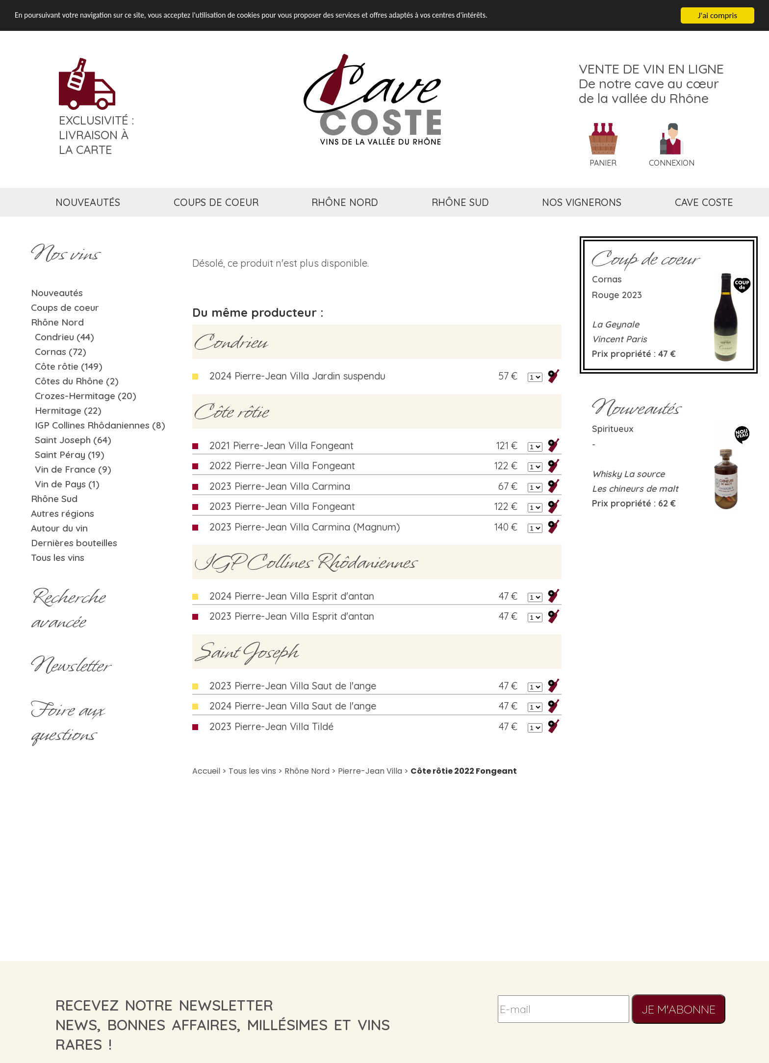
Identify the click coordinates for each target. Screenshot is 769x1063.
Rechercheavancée (68, 609)
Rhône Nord (57, 322)
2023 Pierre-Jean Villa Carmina (279, 486)
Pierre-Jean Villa (370, 771)
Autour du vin (59, 528)
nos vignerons (581, 202)
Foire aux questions (67, 722)
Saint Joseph (246, 651)
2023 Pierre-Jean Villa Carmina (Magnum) (304, 527)
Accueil (206, 771)
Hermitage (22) (68, 410)
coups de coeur (216, 202)
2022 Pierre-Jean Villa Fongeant (282, 465)
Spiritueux (613, 428)
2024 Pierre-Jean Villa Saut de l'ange (292, 706)
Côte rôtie (231, 411)
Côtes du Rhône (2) (77, 381)
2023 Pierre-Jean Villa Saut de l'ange (292, 686)
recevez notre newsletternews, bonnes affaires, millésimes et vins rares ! (222, 1025)
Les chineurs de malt (635, 488)
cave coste (704, 202)
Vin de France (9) (73, 469)
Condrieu (231, 341)
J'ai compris (717, 15)
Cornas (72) (60, 351)
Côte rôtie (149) (69, 366)
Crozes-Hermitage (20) (85, 396)
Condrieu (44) (64, 337)
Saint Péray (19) (69, 454)
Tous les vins (57, 557)
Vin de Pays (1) (67, 484)
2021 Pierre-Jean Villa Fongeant (281, 445)
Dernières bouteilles (74, 543)
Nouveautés (57, 293)
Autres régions (62, 513)
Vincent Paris (619, 339)
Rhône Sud (54, 499)
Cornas (607, 279)
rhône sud (460, 202)
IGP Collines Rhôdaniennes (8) (100, 425)
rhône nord (344, 202)
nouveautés (87, 202)
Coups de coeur (65, 307)
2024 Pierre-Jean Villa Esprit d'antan (291, 596)
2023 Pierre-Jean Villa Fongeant (282, 506)
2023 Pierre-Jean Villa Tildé (271, 726)
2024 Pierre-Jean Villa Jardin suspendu (297, 376)
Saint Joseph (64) (73, 440)
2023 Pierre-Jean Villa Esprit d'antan (291, 616)
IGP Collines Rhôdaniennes (305, 562)
